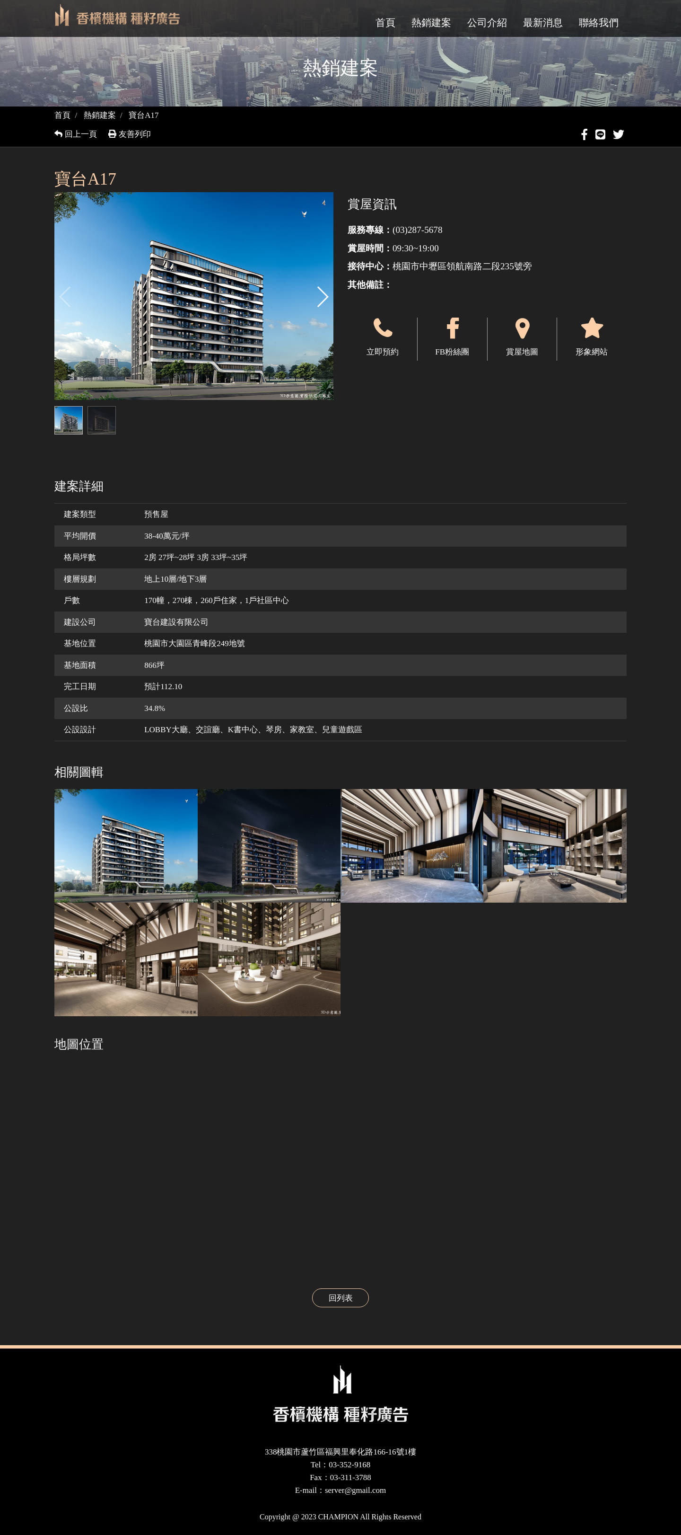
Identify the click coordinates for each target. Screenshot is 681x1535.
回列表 (341, 1298)
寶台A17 (143, 115)
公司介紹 (487, 22)
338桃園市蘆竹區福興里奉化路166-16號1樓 (340, 1451)
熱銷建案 (431, 22)
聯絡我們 (599, 22)
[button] (322, 296)
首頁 (385, 22)
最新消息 (543, 22)
